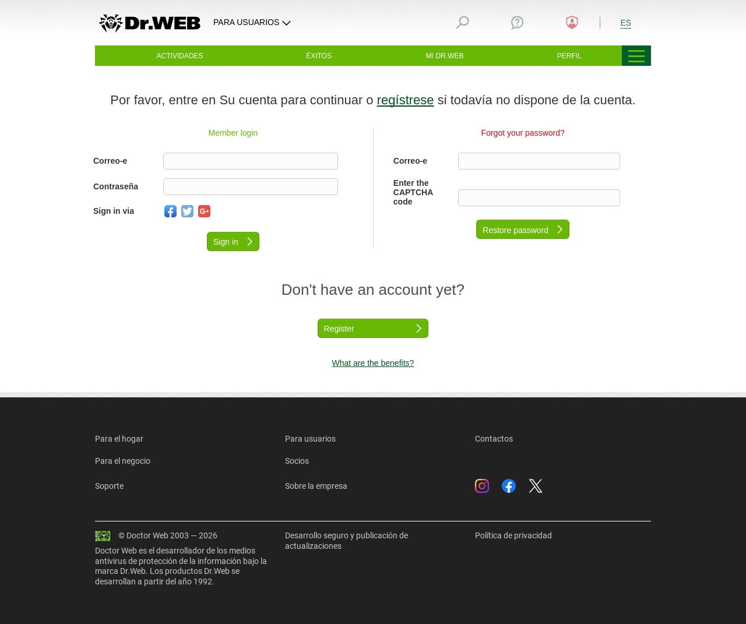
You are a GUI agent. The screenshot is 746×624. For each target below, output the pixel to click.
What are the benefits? (373, 363)
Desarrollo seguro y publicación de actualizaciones (346, 541)
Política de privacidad (513, 535)
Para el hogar (119, 439)
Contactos (494, 439)
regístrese (405, 100)
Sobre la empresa (316, 486)
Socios (297, 461)
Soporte (109, 486)
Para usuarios (310, 439)
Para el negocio (122, 461)
